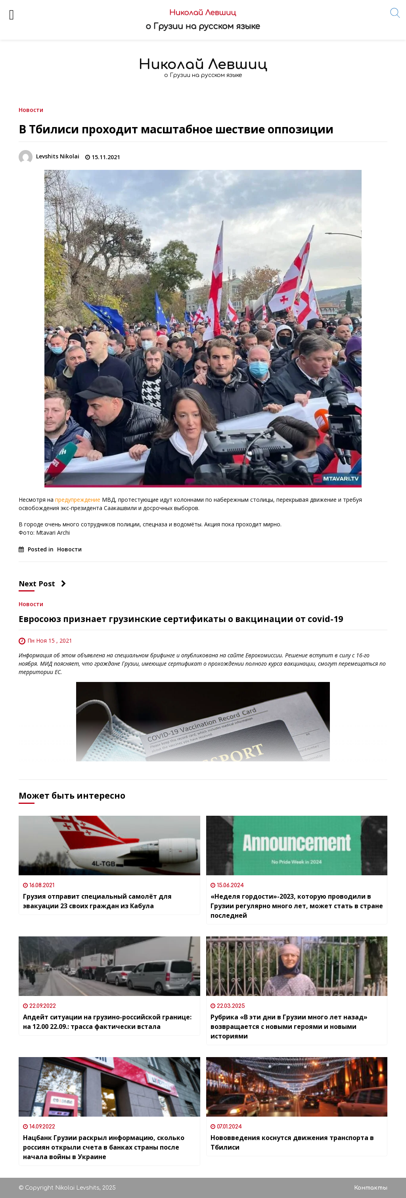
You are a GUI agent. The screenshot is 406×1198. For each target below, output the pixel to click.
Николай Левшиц (203, 64)
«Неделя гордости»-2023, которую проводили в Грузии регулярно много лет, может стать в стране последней (297, 906)
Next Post (42, 583)
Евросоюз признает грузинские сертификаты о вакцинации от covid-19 (181, 618)
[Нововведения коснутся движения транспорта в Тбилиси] (297, 1087)
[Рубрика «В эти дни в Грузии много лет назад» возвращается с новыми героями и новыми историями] (297, 966)
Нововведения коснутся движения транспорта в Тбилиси (292, 1142)
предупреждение (77, 499)
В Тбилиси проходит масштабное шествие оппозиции (176, 129)
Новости (31, 109)
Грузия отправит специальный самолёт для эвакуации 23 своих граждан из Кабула (97, 901)
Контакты (370, 1188)
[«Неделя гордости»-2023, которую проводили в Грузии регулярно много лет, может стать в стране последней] (297, 845)
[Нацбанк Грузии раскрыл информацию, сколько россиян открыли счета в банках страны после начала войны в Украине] (109, 1087)
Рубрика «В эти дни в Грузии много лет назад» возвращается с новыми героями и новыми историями (289, 1026)
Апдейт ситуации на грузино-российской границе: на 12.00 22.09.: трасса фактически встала (107, 1022)
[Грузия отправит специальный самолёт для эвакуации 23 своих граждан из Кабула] (109, 845)
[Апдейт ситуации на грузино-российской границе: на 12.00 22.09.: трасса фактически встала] (109, 966)
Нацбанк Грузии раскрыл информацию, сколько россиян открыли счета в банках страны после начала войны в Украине (103, 1147)
